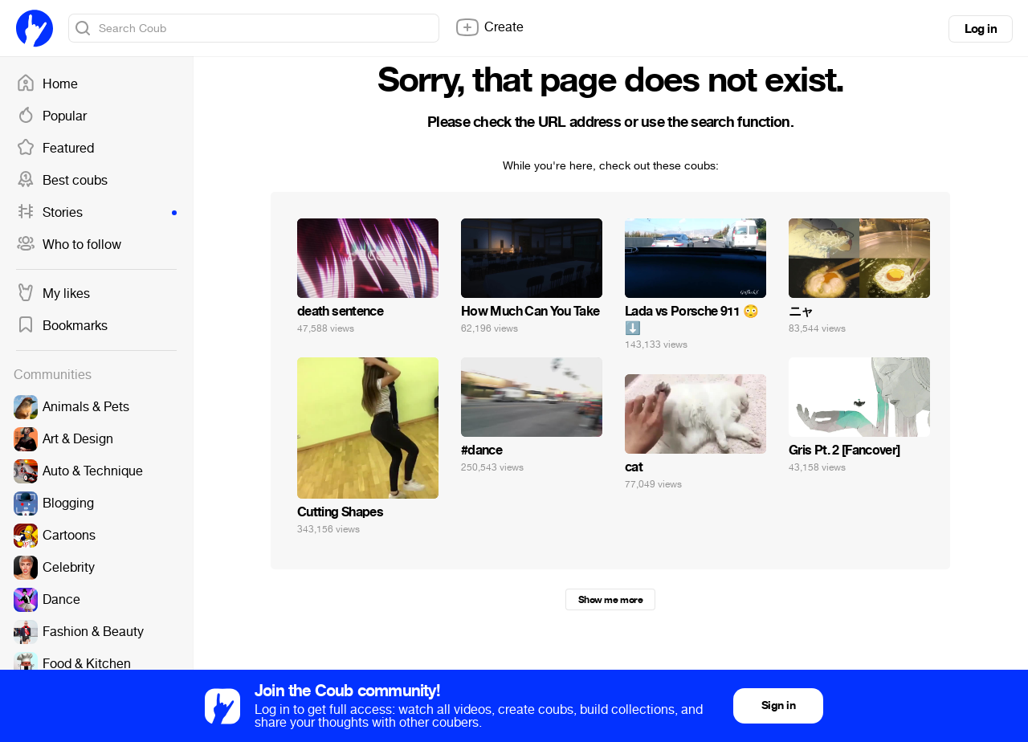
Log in (981, 29)
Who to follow (68, 245)
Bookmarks (62, 326)
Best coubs (62, 180)
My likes (53, 294)
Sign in (778, 705)
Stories (96, 213)
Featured (55, 148)
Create (489, 27)
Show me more (610, 599)
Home (47, 84)
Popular (51, 116)
